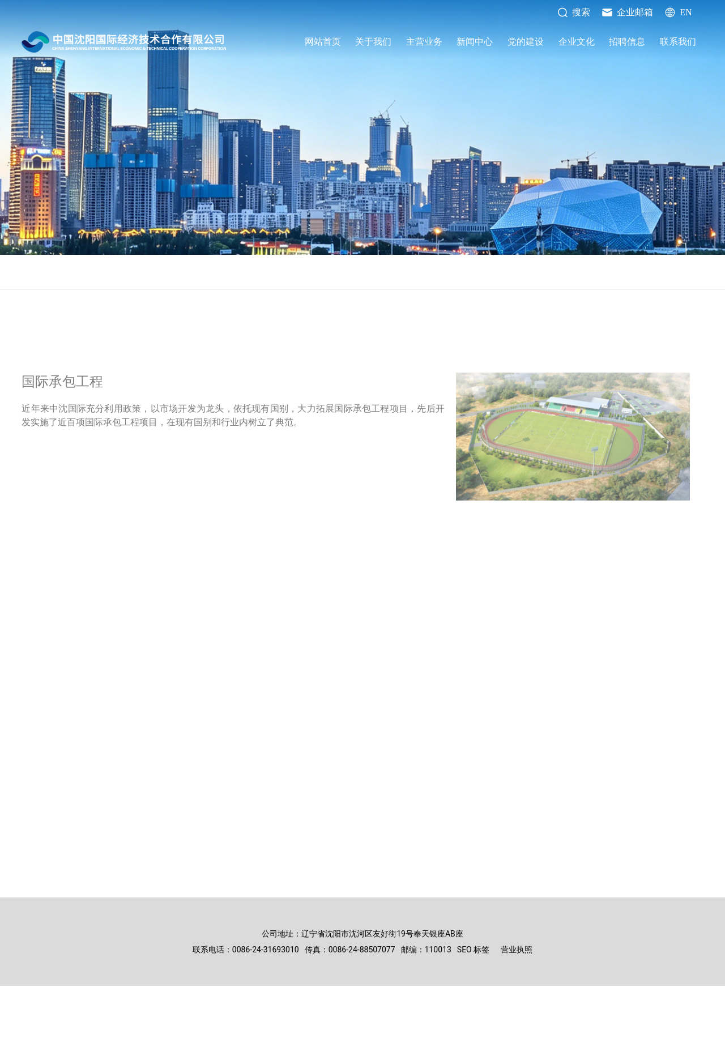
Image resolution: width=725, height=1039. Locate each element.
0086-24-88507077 (362, 949)
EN (678, 12)
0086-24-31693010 (265, 949)
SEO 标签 (473, 949)
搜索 (573, 12)
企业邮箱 (627, 12)
